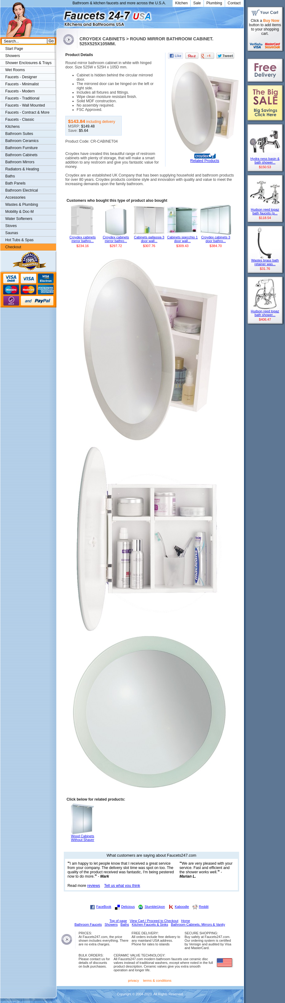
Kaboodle (182, 906)
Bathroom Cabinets (21, 155)
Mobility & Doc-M (19, 211)
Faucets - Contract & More (27, 112)
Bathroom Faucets (88, 924)
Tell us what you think (122, 885)
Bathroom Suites (19, 134)
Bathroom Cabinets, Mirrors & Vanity (198, 924)
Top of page (118, 921)
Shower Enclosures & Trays (28, 63)
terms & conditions (157, 980)
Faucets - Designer (21, 77)
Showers (12, 56)
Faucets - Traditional (22, 98)
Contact (234, 3)
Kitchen (181, 3)
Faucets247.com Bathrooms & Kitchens (59, 16)
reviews (93, 885)
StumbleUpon (155, 906)
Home (185, 921)
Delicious (128, 906)
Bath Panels (15, 183)
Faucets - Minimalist (22, 84)
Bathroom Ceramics (22, 141)
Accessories (15, 197)
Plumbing (214, 3)
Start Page (14, 49)
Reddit (203, 906)
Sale (197, 3)
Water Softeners (18, 219)
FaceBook (103, 906)
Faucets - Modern (20, 91)
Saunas (11, 233)
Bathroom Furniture (21, 148)
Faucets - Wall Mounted (25, 105)
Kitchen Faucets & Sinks (150, 924)
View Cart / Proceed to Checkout (154, 921)
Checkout (13, 247)
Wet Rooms (15, 70)
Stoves (11, 226)
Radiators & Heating (22, 169)
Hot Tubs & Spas (19, 240)
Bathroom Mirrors (20, 162)
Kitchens (12, 126)
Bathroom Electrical (21, 190)
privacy (133, 980)
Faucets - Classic (19, 119)
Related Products (204, 161)
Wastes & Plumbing (21, 204)
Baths (10, 176)
